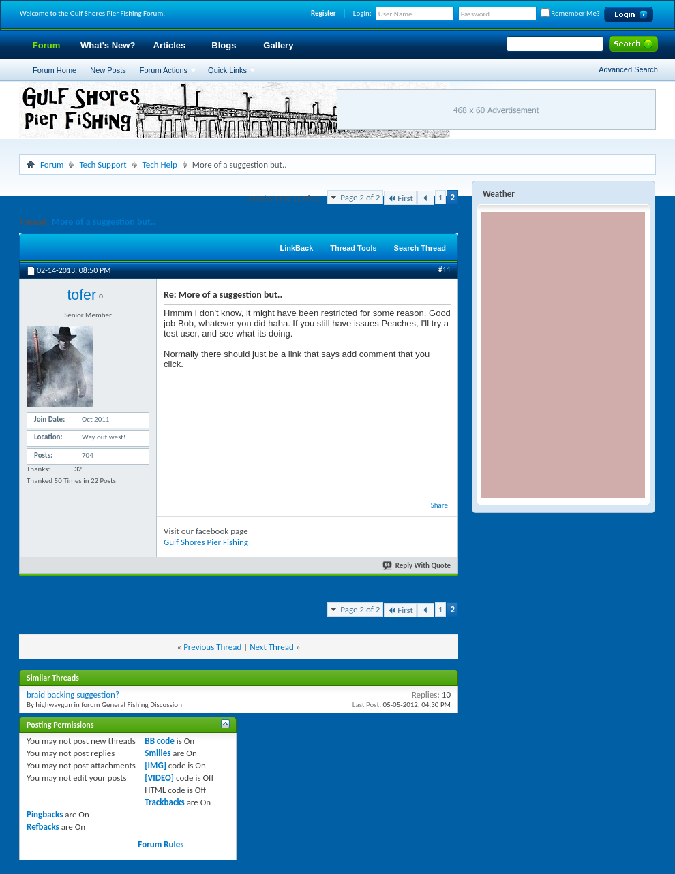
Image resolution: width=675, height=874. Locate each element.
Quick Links (227, 70)
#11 (444, 270)
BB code (159, 741)
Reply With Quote (417, 565)
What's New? (107, 45)
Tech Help (159, 164)
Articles (169, 45)
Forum (46, 45)
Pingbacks (45, 814)
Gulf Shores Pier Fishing (206, 542)
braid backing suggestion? (73, 694)
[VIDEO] (159, 777)
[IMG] (155, 765)
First (400, 198)
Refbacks (43, 827)
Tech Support (102, 164)
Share (439, 505)
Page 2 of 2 (360, 197)
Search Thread (420, 248)
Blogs (223, 45)
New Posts (108, 70)
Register (323, 13)
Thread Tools (353, 248)
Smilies (157, 753)
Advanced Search (628, 69)
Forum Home (54, 70)
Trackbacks (164, 802)
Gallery (278, 45)
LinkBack (296, 248)
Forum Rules (160, 844)
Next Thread (272, 647)
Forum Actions (164, 70)
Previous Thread (212, 647)
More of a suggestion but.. (104, 222)
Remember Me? (570, 13)
